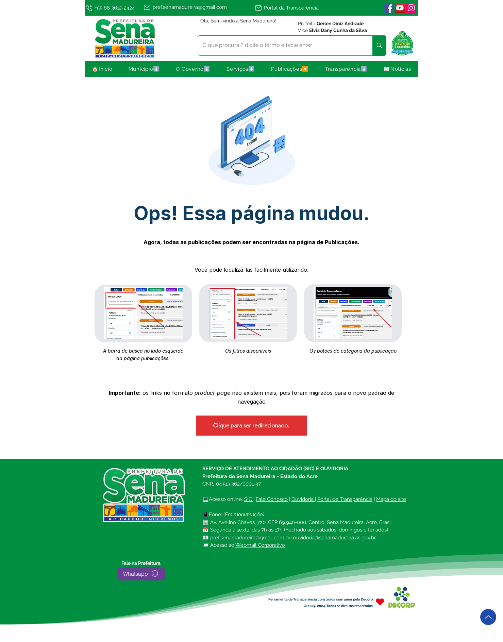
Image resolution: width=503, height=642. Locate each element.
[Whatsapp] (141, 573)
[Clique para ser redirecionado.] (251, 426)
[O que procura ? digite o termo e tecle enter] (280, 45)
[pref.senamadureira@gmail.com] (198, 7)
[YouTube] (400, 8)
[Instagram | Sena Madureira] (411, 8)
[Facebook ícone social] (389, 8)
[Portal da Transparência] (290, 8)
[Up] (488, 617)
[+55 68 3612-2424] (113, 8)
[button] (144, 69)
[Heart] (379, 602)
